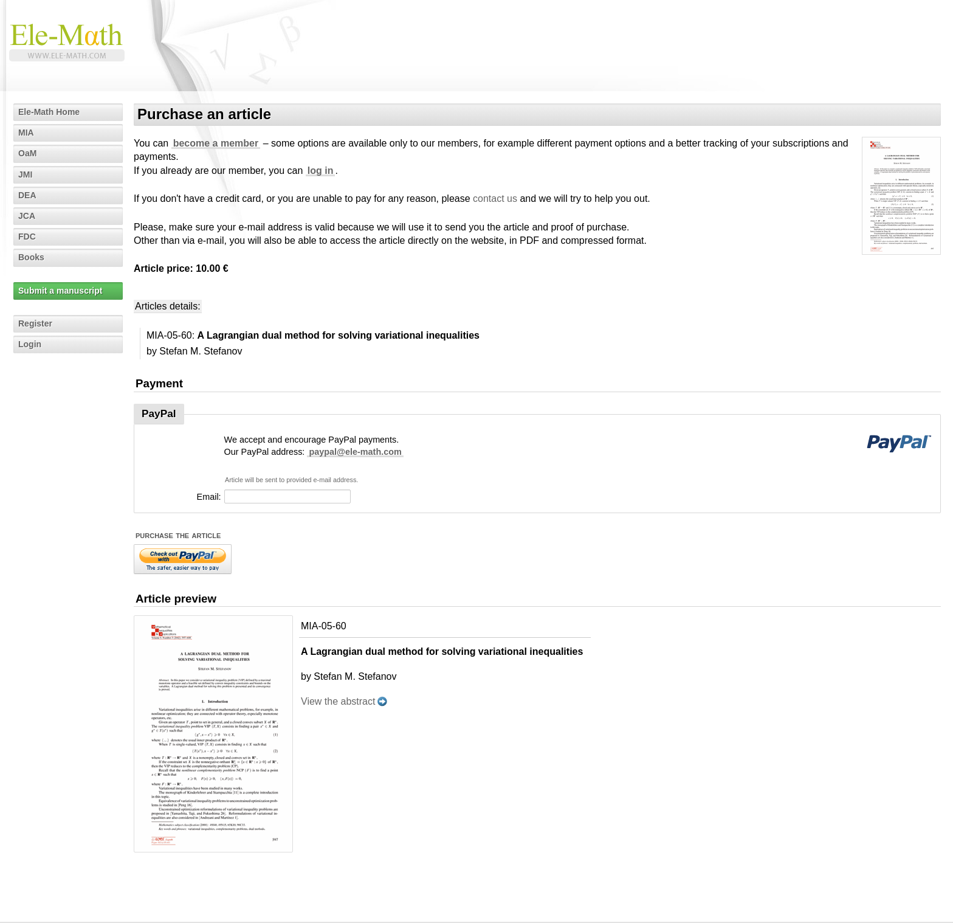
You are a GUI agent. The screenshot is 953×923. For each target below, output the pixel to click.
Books (31, 257)
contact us (495, 198)
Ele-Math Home (49, 112)
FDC (27, 236)
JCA (26, 216)
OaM (27, 153)
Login (29, 344)
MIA (26, 132)
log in (321, 170)
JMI (25, 174)
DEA (27, 195)
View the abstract (338, 701)
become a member (216, 143)
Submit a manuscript (60, 291)
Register (35, 323)
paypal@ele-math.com (355, 452)
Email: (209, 497)
